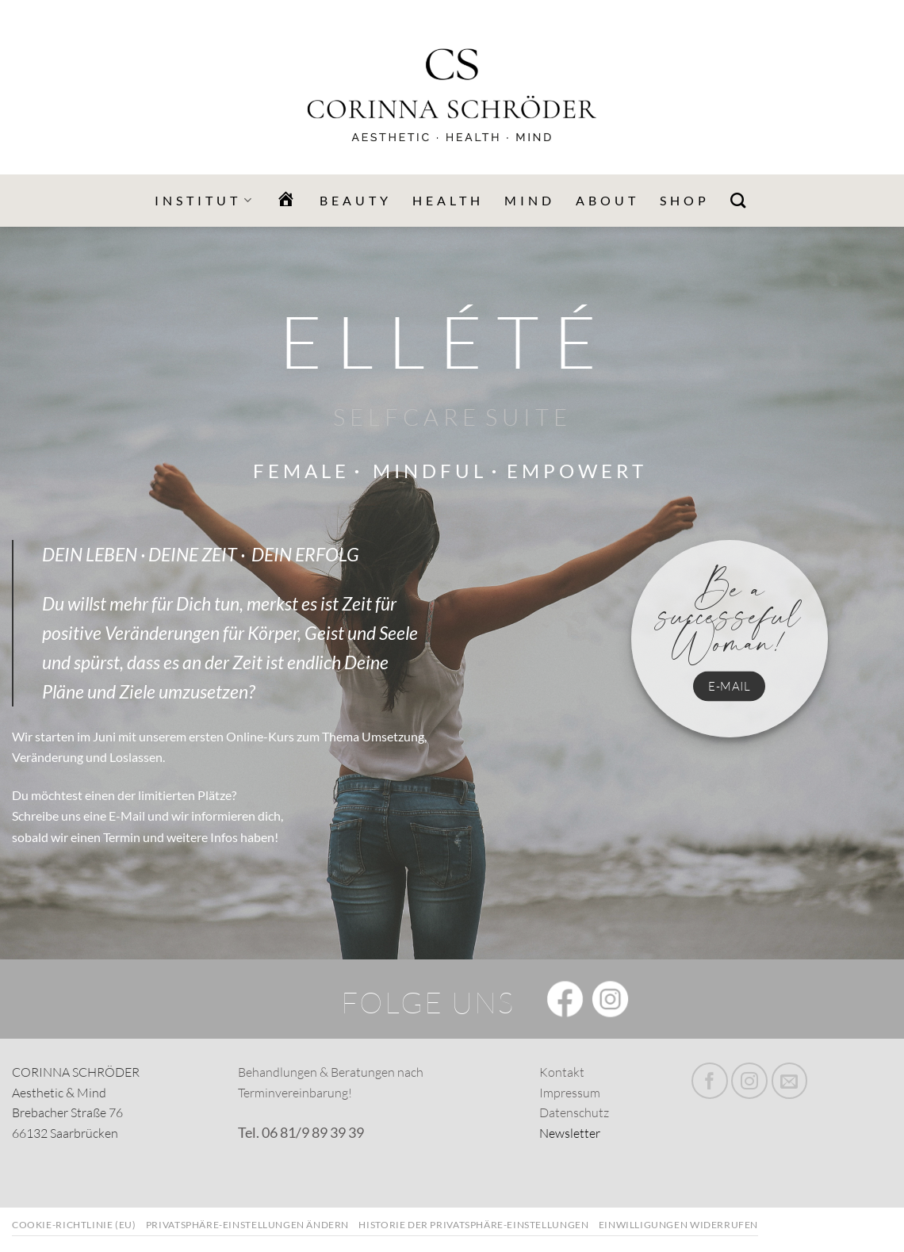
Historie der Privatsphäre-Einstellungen (473, 1225)
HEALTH (448, 200)
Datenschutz (574, 1112)
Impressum (569, 1093)
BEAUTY (356, 200)
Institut (205, 201)
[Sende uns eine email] (790, 1080)
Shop (685, 200)
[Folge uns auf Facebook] (709, 1080)
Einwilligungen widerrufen (678, 1225)
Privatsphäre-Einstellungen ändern (247, 1225)
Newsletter (569, 1133)
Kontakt (561, 1072)
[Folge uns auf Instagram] (749, 1080)
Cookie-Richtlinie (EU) (74, 1225)
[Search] (739, 200)
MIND (529, 200)
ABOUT (607, 200)
